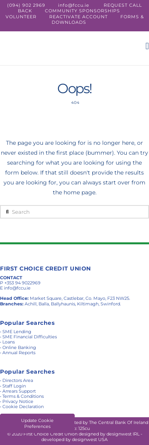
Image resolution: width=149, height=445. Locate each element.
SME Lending (16, 331)
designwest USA (90, 439)
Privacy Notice (17, 401)
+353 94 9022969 (22, 283)
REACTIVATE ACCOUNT (78, 16)
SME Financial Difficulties (29, 337)
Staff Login (14, 386)
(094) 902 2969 (26, 5)
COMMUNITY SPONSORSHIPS (82, 10)
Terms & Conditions (23, 396)
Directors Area (17, 380)
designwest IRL (122, 434)
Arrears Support (19, 391)
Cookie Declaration (23, 406)
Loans (8, 342)
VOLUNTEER (21, 16)
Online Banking (19, 347)
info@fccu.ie (73, 5)
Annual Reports (18, 352)
